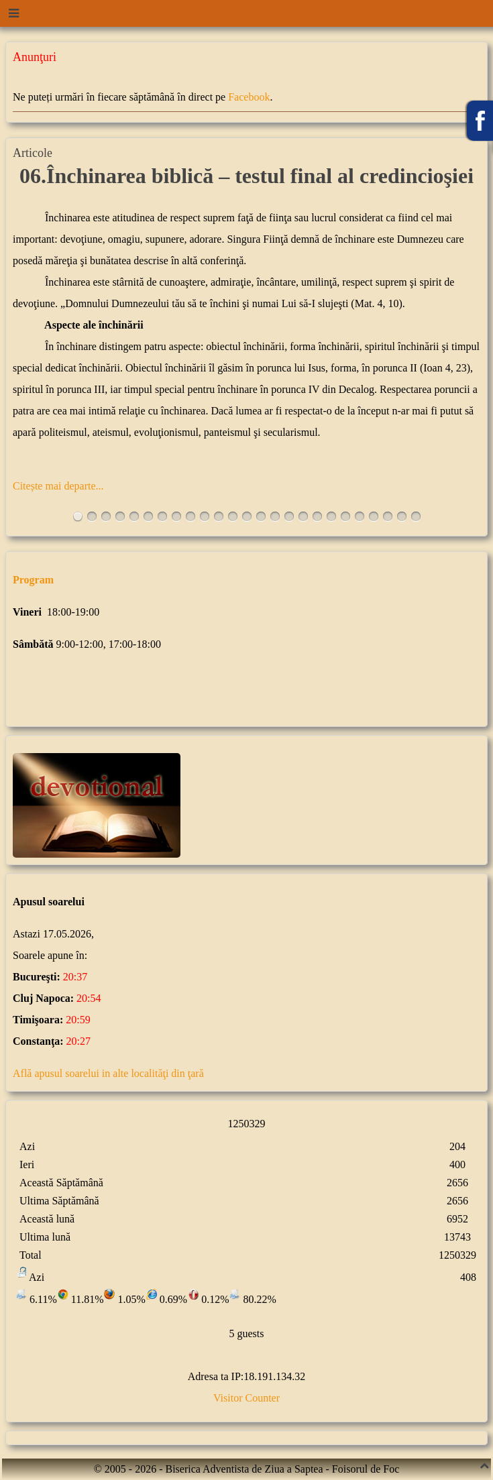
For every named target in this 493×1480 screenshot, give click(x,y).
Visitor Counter (246, 1398)
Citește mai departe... (58, 486)
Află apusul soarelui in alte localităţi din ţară (108, 1073)
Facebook (249, 97)
